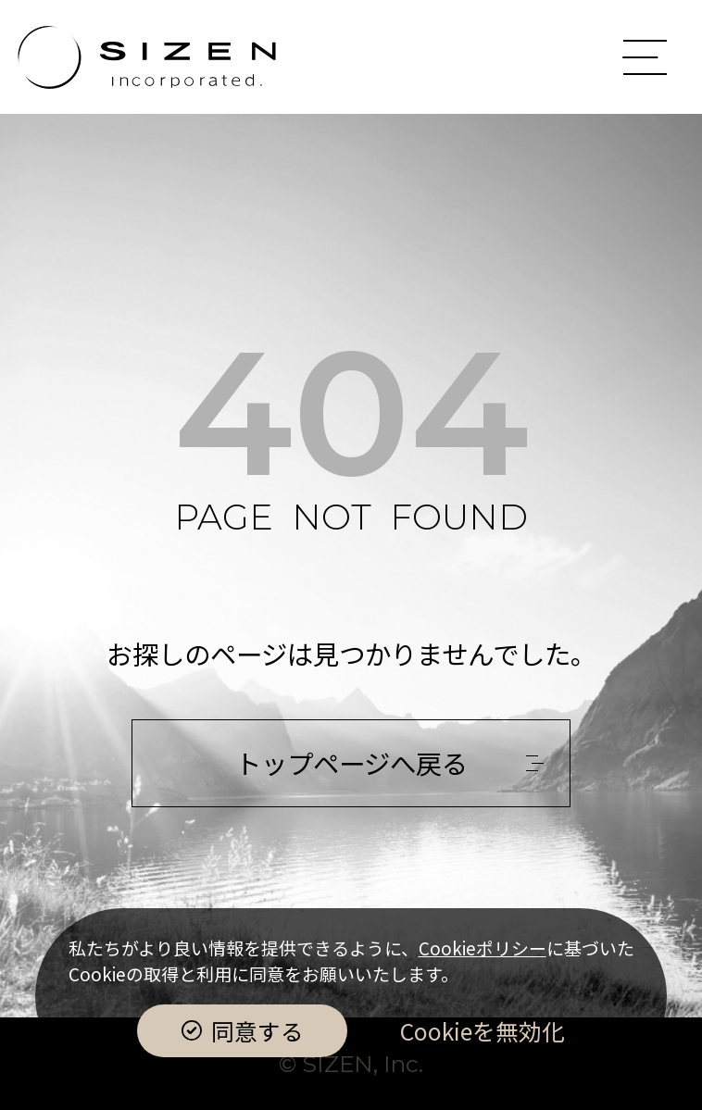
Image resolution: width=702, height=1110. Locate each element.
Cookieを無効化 (482, 1030)
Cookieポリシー (482, 947)
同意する (257, 1030)
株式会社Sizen (147, 57)
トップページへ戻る (351, 762)
